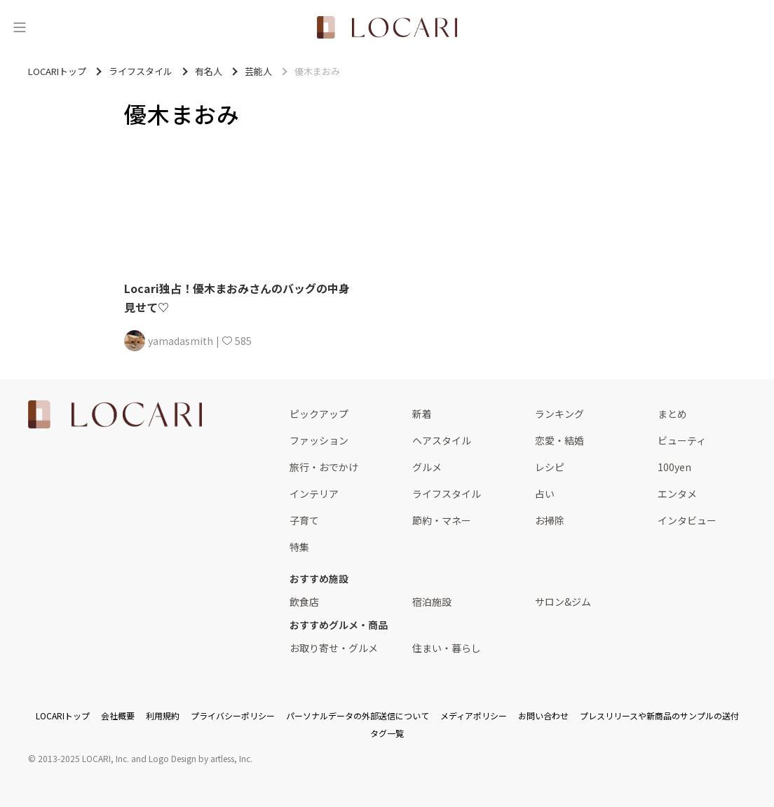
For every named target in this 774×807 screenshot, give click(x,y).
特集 (299, 547)
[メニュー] (19, 27)
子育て (304, 520)
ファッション (319, 440)
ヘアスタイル (441, 440)
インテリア (314, 494)
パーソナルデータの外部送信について (357, 715)
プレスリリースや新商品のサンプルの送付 (659, 715)
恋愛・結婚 (559, 440)
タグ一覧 (387, 733)
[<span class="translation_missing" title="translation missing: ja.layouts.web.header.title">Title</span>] (387, 27)
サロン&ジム (563, 601)
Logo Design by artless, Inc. (200, 758)
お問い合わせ (543, 715)
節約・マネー (441, 520)
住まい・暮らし (446, 648)
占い (545, 494)
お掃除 (549, 520)
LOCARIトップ (63, 715)
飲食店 (304, 601)
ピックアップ (319, 414)
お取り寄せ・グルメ (334, 648)
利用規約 (162, 715)
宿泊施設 (432, 601)
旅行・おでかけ (324, 467)
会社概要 (118, 715)
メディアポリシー (473, 715)
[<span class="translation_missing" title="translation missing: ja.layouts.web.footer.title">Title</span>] (115, 414)
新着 (422, 414)
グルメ (427, 467)
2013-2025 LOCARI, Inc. (83, 758)
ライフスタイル (446, 494)
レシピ (549, 467)
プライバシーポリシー (233, 715)
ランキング (559, 414)
